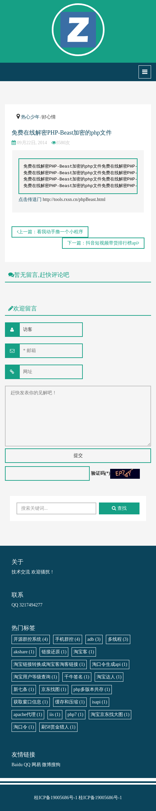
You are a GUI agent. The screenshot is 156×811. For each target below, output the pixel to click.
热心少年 (30, 116)
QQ (27, 764)
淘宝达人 (109, 676)
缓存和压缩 (70, 701)
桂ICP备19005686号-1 (55, 797)
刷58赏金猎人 (58, 727)
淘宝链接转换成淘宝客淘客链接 (49, 664)
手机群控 (67, 639)
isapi (99, 701)
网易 (36, 764)
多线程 (118, 639)
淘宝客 (84, 651)
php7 (75, 714)
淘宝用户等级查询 (35, 676)
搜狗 (55, 764)
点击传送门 (30, 199)
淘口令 (24, 727)
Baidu (17, 764)
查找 (119, 508)
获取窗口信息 (31, 701)
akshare (24, 651)
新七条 (24, 689)
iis (54, 714)
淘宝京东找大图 (110, 714)
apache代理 (28, 714)
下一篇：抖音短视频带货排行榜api (103, 243)
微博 (46, 764)
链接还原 (54, 651)
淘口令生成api (109, 664)
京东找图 (53, 689)
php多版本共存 (92, 689)
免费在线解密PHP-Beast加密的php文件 (62, 132)
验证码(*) (100, 473)
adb (94, 639)
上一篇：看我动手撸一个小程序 (50, 231)
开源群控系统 (31, 639)
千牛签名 (76, 676)
